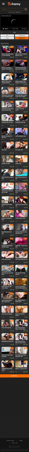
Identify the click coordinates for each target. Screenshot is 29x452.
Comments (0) (22, 38)
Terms (21, 440)
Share (7, 38)
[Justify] (3, 4)
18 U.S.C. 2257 (14, 442)
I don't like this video (27, 32)
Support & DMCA (10, 440)
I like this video (2, 32)
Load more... (14, 375)
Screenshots (21, 35)
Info (7, 35)
